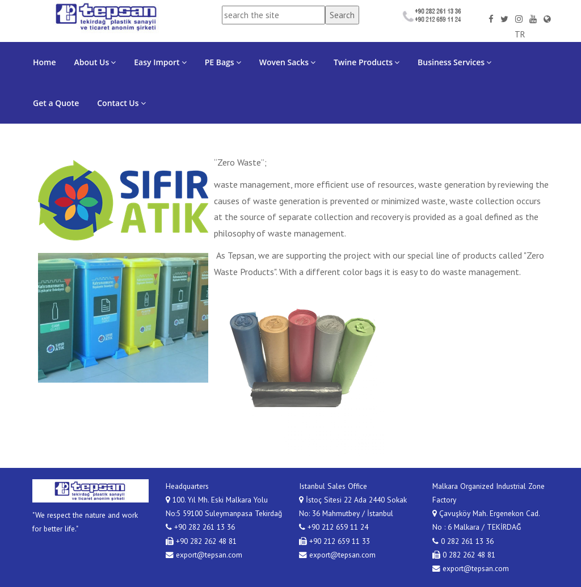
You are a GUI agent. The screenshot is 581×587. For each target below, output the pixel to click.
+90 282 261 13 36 (200, 527)
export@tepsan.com (204, 555)
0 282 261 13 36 (463, 541)
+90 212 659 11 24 (333, 527)
